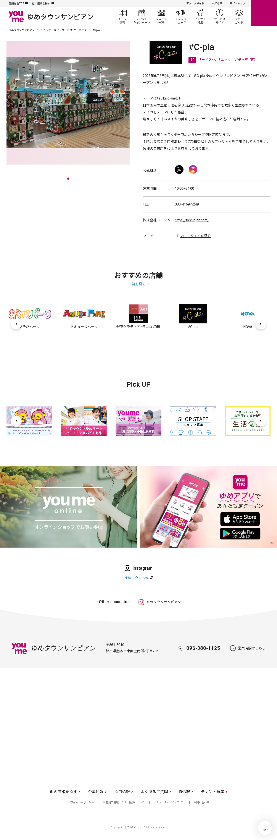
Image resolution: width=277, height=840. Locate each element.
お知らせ (217, 3)
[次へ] (260, 324)
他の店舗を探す (41, 3)
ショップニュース (180, 16)
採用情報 (122, 791)
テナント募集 (212, 791)
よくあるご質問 (154, 791)
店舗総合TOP (16, 3)
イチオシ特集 (200, 16)
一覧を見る (137, 284)
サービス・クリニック (74, 30)
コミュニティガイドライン (169, 802)
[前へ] (16, 324)
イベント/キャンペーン (141, 16)
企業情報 (95, 791)
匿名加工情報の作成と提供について (124, 802)
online (264, 13)
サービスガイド (219, 16)
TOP (265, 828)
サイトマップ (237, 3)
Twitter (179, 169)
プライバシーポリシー (81, 802)
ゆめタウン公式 (136, 578)
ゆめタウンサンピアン (22, 30)
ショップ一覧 (161, 16)
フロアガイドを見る (195, 236)
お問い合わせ (201, 802)
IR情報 (184, 791)
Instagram (193, 169)
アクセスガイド (195, 3)
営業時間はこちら (252, 648)
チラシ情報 (122, 16)
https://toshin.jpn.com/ (192, 220)
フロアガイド (239, 16)
